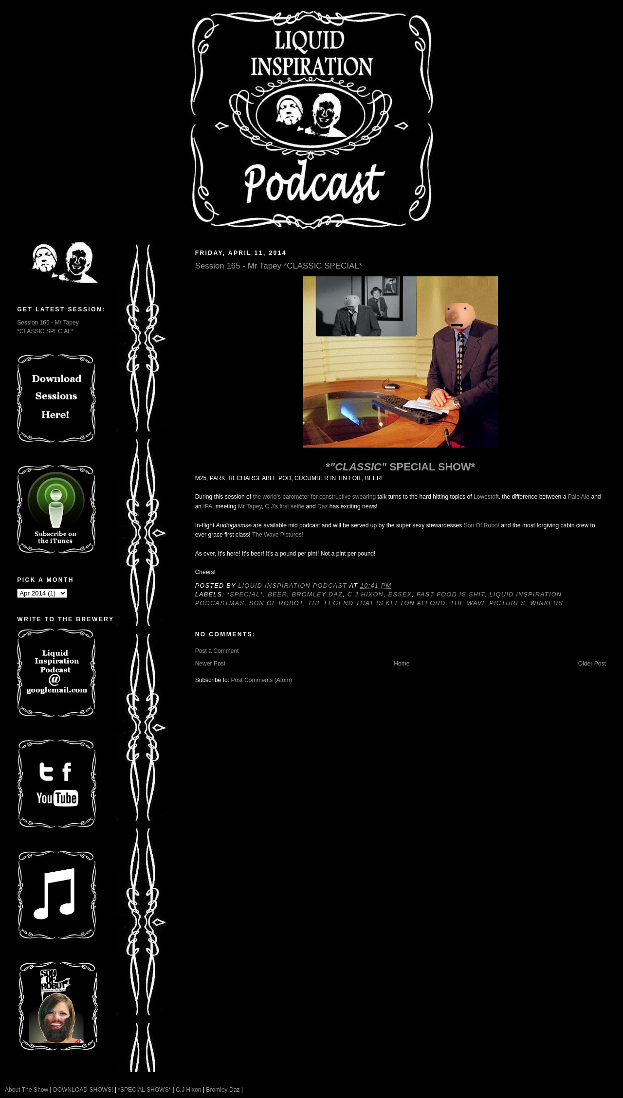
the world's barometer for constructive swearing (314, 496)
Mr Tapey (250, 506)
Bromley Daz (317, 594)
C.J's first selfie (284, 506)
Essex (400, 594)
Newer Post (210, 663)
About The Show (26, 1089)
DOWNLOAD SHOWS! (83, 1089)
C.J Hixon (366, 594)
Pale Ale (578, 496)
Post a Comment (217, 651)
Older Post (592, 663)
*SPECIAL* (245, 594)
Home (401, 663)
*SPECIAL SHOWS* (144, 1089)
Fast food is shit (451, 594)
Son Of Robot (481, 525)
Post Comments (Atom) (261, 680)
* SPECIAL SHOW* (400, 467)
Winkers (546, 603)
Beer (277, 594)
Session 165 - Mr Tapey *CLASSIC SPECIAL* (279, 265)
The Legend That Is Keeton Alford (376, 603)
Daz (322, 506)
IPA (207, 506)
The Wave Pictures (488, 603)
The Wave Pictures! (277, 534)
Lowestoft (486, 496)
